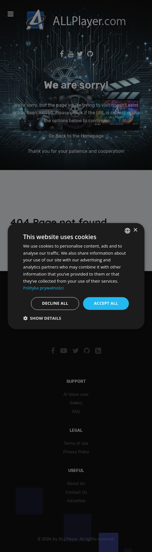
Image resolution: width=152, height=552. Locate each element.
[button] (42, 318)
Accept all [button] (106, 303)
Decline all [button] (55, 303)
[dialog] (76, 276)
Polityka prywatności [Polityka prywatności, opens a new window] (43, 288)
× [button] (135, 230)
